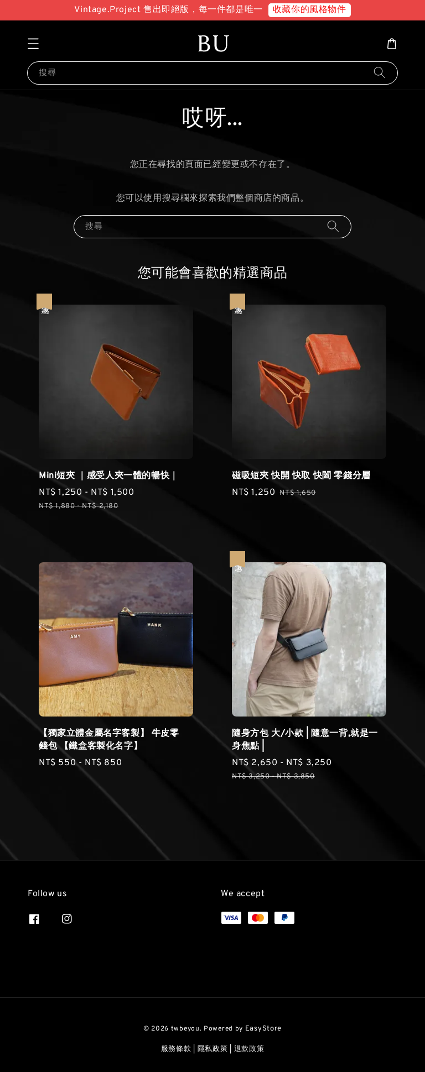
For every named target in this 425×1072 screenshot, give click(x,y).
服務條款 (176, 1049)
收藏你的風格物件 (309, 9)
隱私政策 (213, 1049)
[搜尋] (379, 72)
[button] (33, 44)
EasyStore (263, 1028)
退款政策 (249, 1049)
